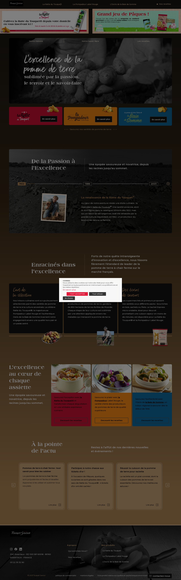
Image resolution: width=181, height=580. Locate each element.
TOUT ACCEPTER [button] (77, 294)
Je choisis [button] (69, 298)
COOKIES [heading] (66, 281)
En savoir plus (69, 290)
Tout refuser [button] (97, 294)
